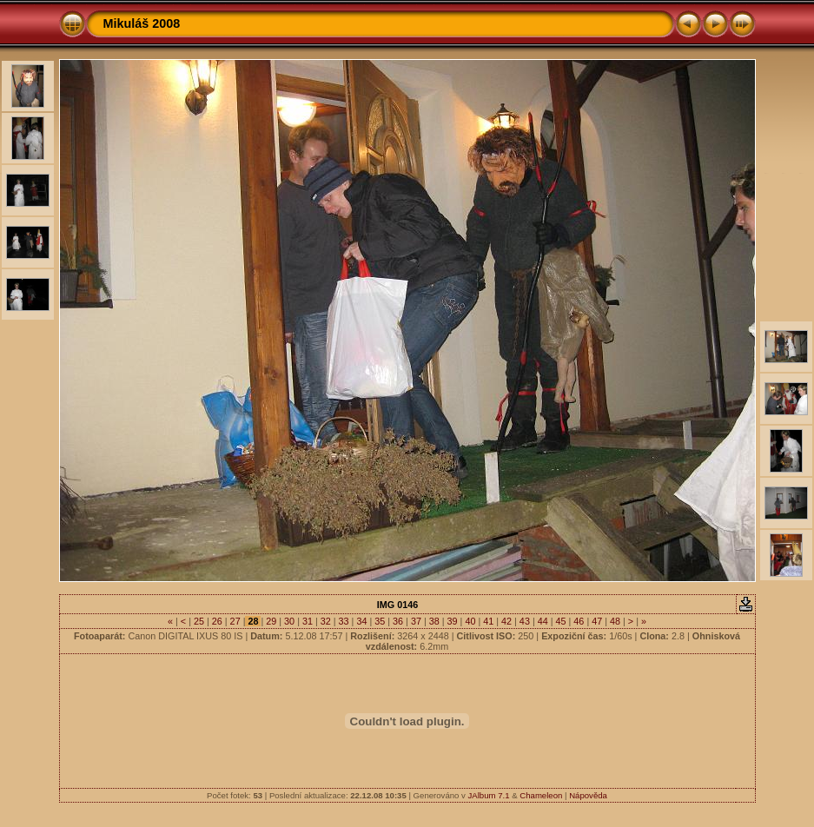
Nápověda (588, 795)
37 (416, 621)
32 (326, 621)
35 (379, 621)
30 (289, 621)
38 (434, 621)
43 (525, 621)
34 (361, 621)
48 (615, 621)
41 (488, 621)
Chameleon (541, 795)
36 (398, 621)
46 (578, 621)
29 (271, 621)
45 (561, 621)
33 (344, 621)
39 (452, 621)
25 (199, 621)
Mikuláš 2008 (142, 23)
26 (217, 621)
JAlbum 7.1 (489, 795)
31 (307, 621)
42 (506, 621)
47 (597, 621)
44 (543, 621)
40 (470, 621)
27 (235, 621)
